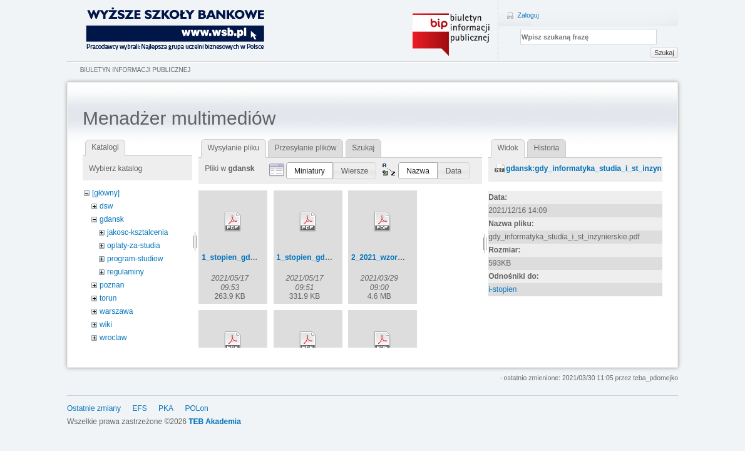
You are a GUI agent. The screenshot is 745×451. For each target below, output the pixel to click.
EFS (139, 408)
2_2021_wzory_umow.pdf (396, 257)
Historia (547, 147)
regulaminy (125, 271)
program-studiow (135, 258)
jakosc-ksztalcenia (137, 232)
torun (108, 298)
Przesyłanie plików (306, 147)
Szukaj (664, 52)
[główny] (106, 193)
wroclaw (113, 337)
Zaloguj (528, 15)
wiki (106, 324)
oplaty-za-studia (133, 245)
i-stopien (502, 289)
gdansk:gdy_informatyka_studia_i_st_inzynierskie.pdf (602, 168)
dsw (106, 206)
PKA (165, 408)
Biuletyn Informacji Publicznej (135, 69)
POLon (196, 408)
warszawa (116, 311)
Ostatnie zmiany (94, 408)
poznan (112, 285)
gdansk (112, 219)
